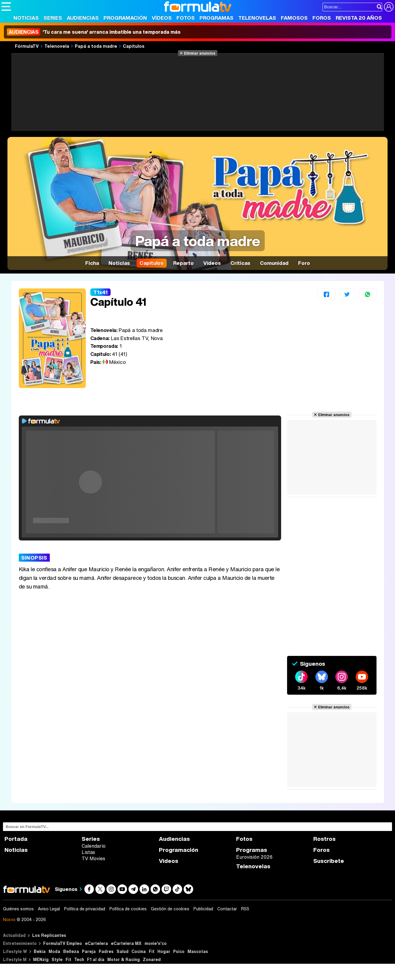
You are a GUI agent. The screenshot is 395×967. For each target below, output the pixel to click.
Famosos (294, 17)
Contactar (227, 909)
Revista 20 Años (359, 17)
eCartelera (96, 943)
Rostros (324, 838)
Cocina (138, 951)
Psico (179, 951)
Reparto (183, 263)
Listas (88, 852)
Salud (122, 951)
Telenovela (56, 46)
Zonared (152, 959)
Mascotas (198, 951)
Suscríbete (328, 861)
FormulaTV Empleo (62, 943)
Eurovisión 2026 (254, 857)
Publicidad (203, 909)
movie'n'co (156, 943)
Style (57, 959)
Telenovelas (257, 17)
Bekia (40, 951)
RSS (245, 909)
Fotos (185, 17)
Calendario (94, 845)
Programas (216, 17)
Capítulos (134, 46)
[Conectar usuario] (389, 7)
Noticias (26, 17)
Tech (79, 959)
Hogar (163, 951)
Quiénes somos (18, 909)
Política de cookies (128, 909)
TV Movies (93, 858)
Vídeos (162, 17)
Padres (106, 951)
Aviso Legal (49, 909)
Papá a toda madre (96, 46)
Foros (321, 17)
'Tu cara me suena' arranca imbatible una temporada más (94, 31)
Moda (54, 951)
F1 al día (95, 959)
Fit (151, 951)
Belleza (71, 951)
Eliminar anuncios (199, 53)
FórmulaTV (27, 46)
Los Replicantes (49, 935)
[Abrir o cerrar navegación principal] (6, 6)
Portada (15, 838)
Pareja (89, 951)
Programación (125, 17)
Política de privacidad (84, 909)
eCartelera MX (126, 943)
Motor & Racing (123, 959)
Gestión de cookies (170, 909)
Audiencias (83, 17)
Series (53, 17)
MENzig (41, 959)
